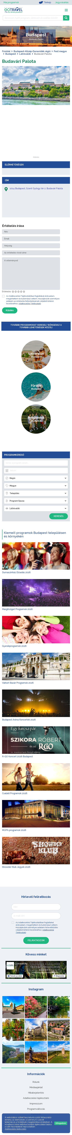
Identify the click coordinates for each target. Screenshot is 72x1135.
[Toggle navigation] (66, 10)
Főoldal (6, 51)
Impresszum (36, 1103)
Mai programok (11, 2)
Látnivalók (25, 54)
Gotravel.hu (21, 963)
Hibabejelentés (36, 1092)
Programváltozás (36, 1109)
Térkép (45, 2)
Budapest (10, 54)
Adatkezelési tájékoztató (36, 1098)
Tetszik (15, 976)
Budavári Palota (19, 61)
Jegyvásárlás (62, 2)
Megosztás (59, 976)
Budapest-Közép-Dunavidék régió (32, 51)
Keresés (58, 516)
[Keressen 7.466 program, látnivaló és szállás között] (33, 17)
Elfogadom (61, 1123)
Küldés (10, 310)
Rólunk (36, 1082)
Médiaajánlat (36, 1087)
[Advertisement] (36, 139)
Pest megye (60, 51)
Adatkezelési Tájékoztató (30, 304)
